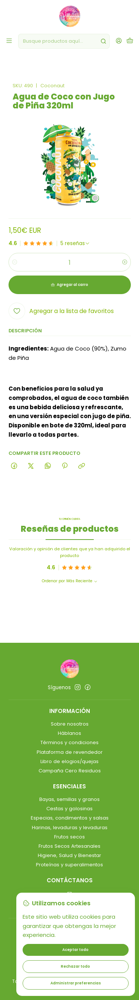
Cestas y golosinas (69, 808)
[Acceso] (119, 41)
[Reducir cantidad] (14, 262)
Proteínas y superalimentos (69, 864)
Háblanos (69, 733)
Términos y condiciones (69, 742)
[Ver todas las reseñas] (75, 243)
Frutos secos (69, 836)
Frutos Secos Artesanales (69, 846)
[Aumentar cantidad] (124, 262)
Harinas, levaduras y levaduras (69, 827)
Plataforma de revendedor (70, 752)
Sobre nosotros (70, 723)
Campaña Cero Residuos (70, 770)
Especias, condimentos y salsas (70, 817)
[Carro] (130, 41)
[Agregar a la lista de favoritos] (61, 311)
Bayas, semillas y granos (69, 799)
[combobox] (64, 41)
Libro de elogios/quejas (69, 761)
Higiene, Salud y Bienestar (69, 855)
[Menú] (9, 41)
